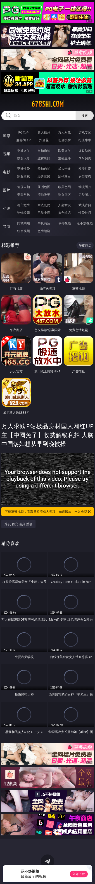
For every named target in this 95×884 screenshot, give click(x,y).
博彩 (6, 135)
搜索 (84, 115)
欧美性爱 (84, 168)
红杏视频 (23, 231)
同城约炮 (23, 223)
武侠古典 (84, 205)
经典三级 (44, 176)
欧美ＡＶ (64, 150)
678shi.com (47, 104)
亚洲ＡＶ (23, 150)
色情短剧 (44, 231)
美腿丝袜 (23, 194)
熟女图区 (64, 194)
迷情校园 (23, 212)
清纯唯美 (44, 194)
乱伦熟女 (64, 176)
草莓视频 (64, 223)
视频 (6, 153)
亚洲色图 (44, 187)
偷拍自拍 (44, 168)
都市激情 (23, 205)
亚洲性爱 (23, 168)
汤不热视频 (85, 223)
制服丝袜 (23, 176)
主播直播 (64, 158)
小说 (6, 208)
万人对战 (64, 132)
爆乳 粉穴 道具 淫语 (18, 524)
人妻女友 (64, 205)
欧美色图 (64, 187)
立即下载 (78, 874)
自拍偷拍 (44, 150)
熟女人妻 (23, 158)
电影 (6, 171)
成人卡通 (64, 168)
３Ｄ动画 (84, 150)
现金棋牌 (64, 140)
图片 (6, 190)
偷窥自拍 (23, 187)
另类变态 (84, 176)
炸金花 (44, 140)
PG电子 (23, 132)
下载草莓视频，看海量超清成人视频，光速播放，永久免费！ (48, 511)
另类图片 (84, 194)
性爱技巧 (84, 212)
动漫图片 (84, 187)
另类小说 (44, 212)
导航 (6, 226)
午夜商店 (44, 223)
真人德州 (44, 132)
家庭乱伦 (44, 205)
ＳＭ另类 (84, 158)
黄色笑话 (64, 212)
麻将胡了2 (23, 140)
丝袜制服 (44, 158)
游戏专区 (84, 132)
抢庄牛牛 (84, 140)
